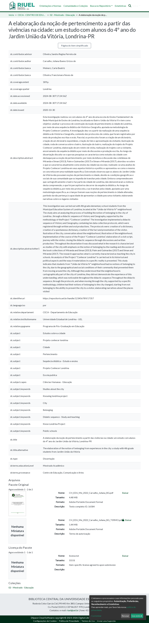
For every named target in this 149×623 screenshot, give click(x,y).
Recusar (125, 616)
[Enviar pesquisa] (130, 6)
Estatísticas (120, 5)
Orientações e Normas (50, 5)
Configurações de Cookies (45, 621)
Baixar (125, 492)
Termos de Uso (88, 621)
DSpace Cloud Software (42, 617)
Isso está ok (137, 616)
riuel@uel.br (73, 610)
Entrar (135, 5)
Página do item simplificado (74, 45)
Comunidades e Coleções (75, 5)
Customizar (96, 616)
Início (11, 15)
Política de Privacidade (69, 621)
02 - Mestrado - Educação (62, 15)
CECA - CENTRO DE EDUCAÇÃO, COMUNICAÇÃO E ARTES (32, 15)
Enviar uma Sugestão (106, 621)
